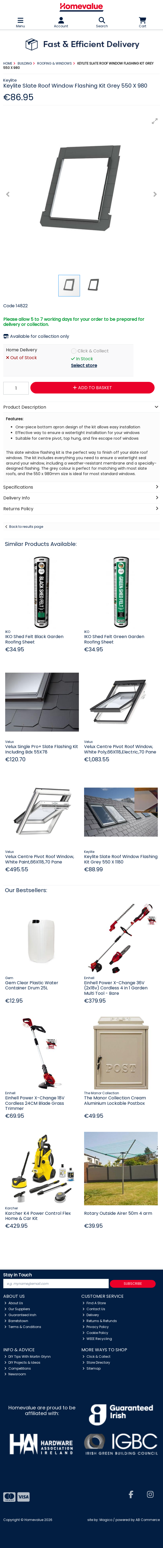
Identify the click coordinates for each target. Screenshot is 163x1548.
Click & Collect (93, 351)
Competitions (17, 1368)
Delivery (90, 1315)
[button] (155, 121)
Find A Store (94, 1303)
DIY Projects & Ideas (22, 1362)
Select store (84, 365)
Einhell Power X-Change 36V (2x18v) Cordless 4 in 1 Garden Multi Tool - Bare (116, 988)
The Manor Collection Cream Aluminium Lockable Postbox (115, 1100)
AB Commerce (148, 1519)
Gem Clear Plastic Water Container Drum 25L (31, 985)
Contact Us (93, 1309)
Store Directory (96, 1362)
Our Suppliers (17, 1309)
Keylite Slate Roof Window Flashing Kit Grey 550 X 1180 (121, 859)
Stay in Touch (17, 1275)
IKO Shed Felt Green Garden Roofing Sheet (114, 639)
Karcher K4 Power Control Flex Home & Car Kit (38, 1216)
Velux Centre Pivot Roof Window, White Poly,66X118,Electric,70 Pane (120, 749)
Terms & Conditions (22, 1327)
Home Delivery (21, 350)
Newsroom (15, 1374)
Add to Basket (92, 388)
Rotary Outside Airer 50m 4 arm (118, 1213)
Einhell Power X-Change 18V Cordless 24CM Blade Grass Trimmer (35, 1103)
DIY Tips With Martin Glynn (27, 1356)
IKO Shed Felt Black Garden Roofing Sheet (34, 639)
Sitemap (91, 1368)
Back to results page (26, 526)
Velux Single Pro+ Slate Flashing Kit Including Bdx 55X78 (41, 749)
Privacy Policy (95, 1327)
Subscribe (133, 1283)
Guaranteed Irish (20, 1315)
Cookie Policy (95, 1332)
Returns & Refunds (99, 1321)
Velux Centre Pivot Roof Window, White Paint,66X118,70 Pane (39, 859)
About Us (13, 1303)
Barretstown (16, 1321)
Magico (106, 1519)
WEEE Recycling (97, 1338)
